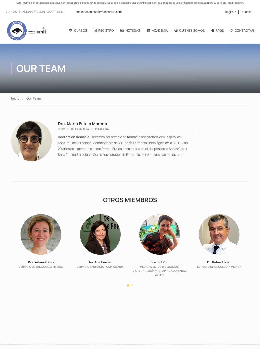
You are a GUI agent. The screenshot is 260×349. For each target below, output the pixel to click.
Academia (157, 30)
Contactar (242, 30)
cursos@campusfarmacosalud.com (99, 12)
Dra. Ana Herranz (100, 262)
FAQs (217, 30)
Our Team (33, 98)
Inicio (15, 98)
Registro (230, 12)
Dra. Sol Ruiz (160, 262)
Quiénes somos (189, 30)
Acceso (246, 12)
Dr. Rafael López (219, 262)
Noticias (130, 30)
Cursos (77, 30)
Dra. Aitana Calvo (41, 262)
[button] (128, 285)
